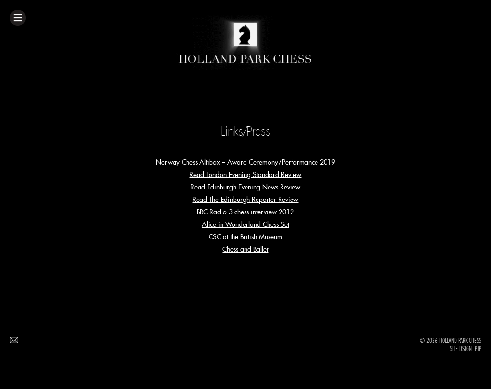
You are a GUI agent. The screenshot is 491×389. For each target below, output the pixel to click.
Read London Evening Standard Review (245, 174)
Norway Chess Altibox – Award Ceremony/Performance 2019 (245, 162)
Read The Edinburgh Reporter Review (245, 199)
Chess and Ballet (245, 249)
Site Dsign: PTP (465, 348)
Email (16, 342)
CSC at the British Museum (245, 237)
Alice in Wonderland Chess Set (245, 224)
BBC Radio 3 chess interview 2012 (245, 212)
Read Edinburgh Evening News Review (245, 187)
